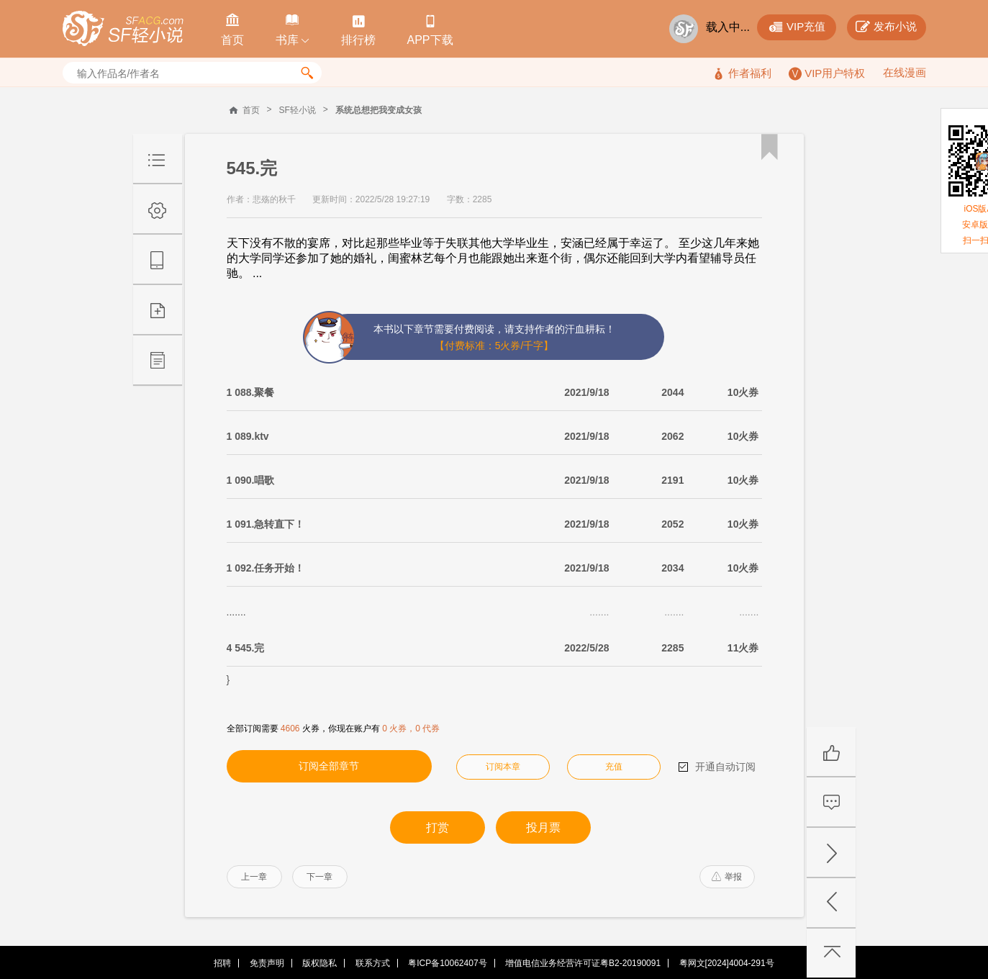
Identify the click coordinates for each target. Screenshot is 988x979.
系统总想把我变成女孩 (378, 110)
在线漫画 (904, 72)
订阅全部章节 (329, 766)
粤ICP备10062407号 (447, 963)
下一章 (319, 877)
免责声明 (267, 963)
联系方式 (372, 963)
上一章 (254, 877)
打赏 (437, 827)
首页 (251, 110)
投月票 (543, 827)
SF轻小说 (297, 110)
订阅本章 (503, 767)
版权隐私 (319, 963)
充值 (613, 767)
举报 (727, 877)
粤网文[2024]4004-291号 (726, 963)
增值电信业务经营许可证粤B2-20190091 (583, 963)
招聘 (222, 963)
